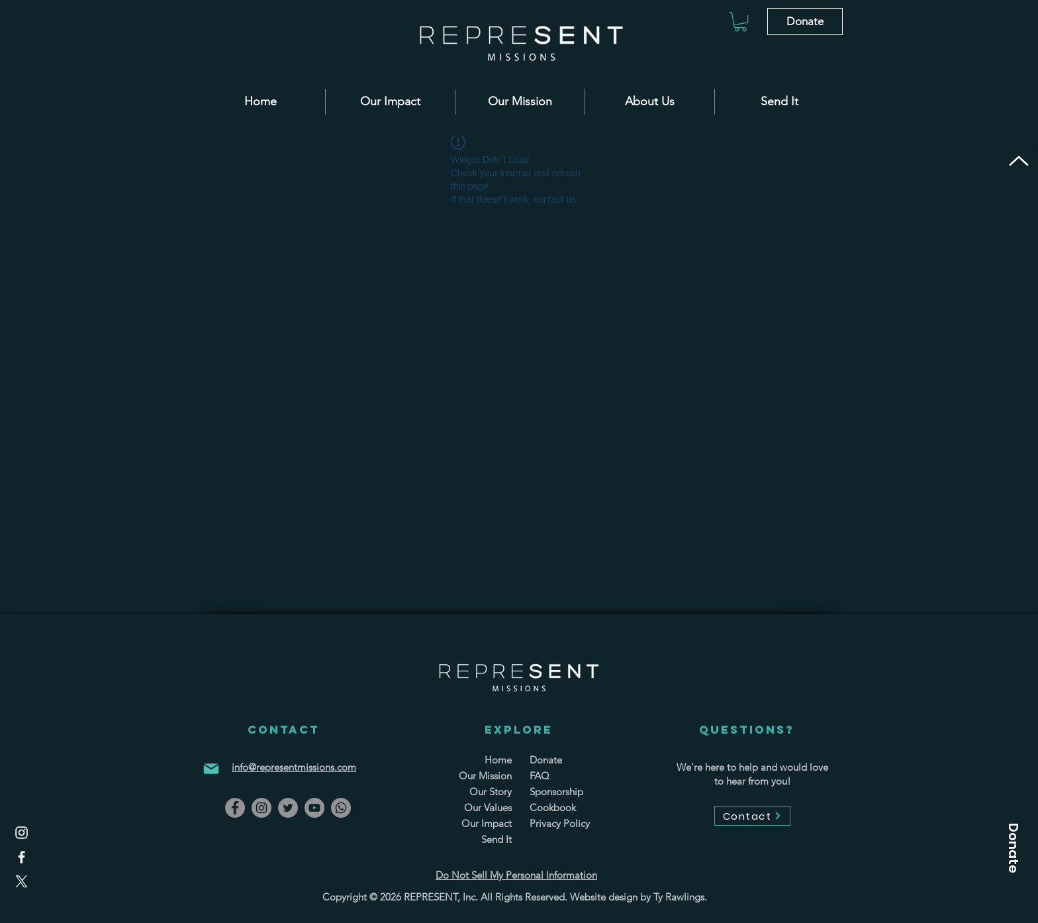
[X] (21, 881)
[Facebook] (21, 857)
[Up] (1018, 160)
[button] (740, 21)
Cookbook (553, 807)
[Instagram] (21, 832)
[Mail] (211, 768)
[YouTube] (314, 808)
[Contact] (752, 816)
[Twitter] (288, 808)
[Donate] (805, 21)
